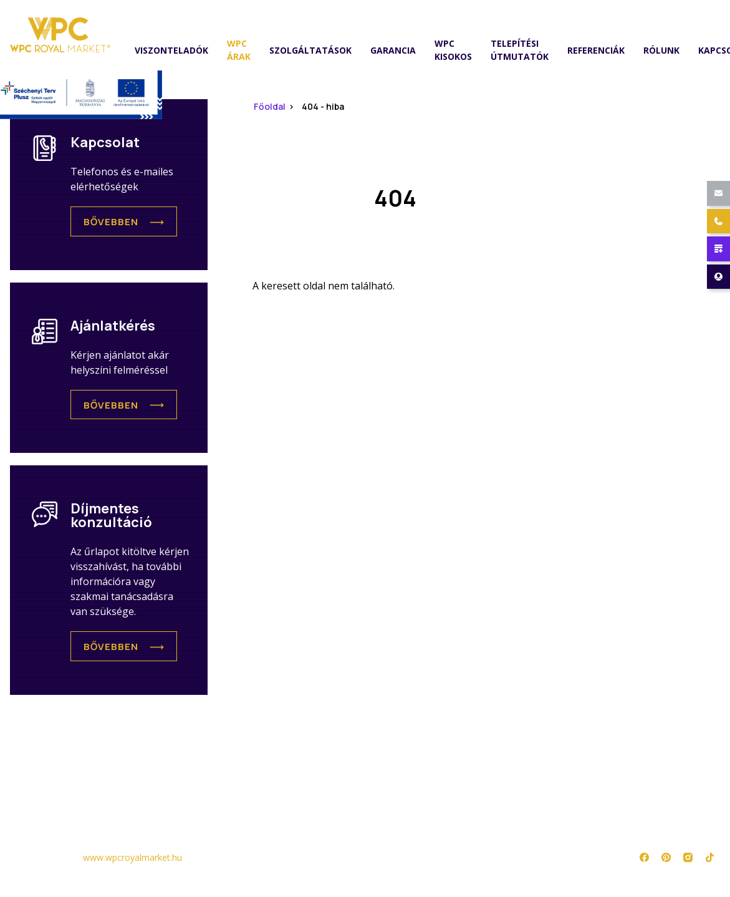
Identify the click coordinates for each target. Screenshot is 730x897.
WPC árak (239, 49)
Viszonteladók (171, 50)
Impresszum (479, 802)
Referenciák (596, 50)
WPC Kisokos (453, 49)
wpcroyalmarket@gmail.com (204, 14)
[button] (123, 221)
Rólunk (661, 50)
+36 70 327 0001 (326, 14)
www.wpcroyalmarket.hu (132, 857)
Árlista (26, 802)
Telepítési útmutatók (520, 49)
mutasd (240, 14)
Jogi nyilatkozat (492, 784)
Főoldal (270, 106)
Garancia (393, 50)
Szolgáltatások (310, 50)
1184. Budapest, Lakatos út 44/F (480, 14)
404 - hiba (323, 106)
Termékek (32, 784)
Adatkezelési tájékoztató (515, 765)
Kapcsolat (329, 802)
